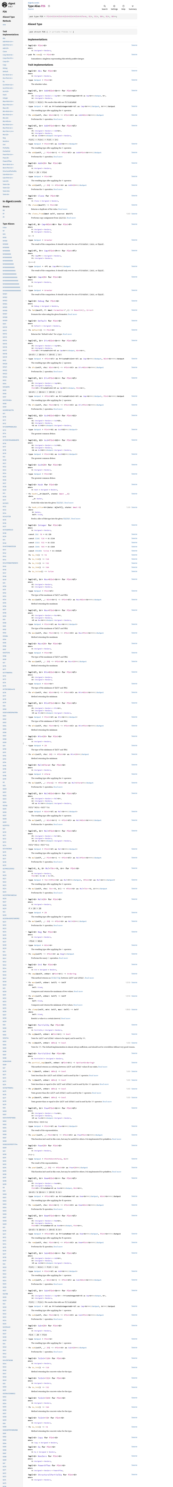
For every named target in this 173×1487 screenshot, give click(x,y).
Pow (46, 1108)
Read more (58, 119)
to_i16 (35, 559)
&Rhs (53, 1043)
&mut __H (63, 494)
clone (35, 205)
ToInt (41, 1358)
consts (36, 3)
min (33, 692)
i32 (42, 542)
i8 (41, 534)
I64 (37, 546)
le (33, 1080)
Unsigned (38, 50)
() (83, 310)
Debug (41, 301)
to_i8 (35, 555)
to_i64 (35, 567)
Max (46, 579)
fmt (33, 310)
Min (46, 672)
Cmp (55, 96)
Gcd (46, 415)
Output (37, 80)
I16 (37, 538)
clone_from (37, 213)
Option (79, 1062)
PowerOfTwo (44, 1465)
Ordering (71, 974)
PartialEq (43, 1025)
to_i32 (35, 563)
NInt (51, 90)
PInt (49, 16)
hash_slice (37, 507)
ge (33, 1097)
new (38, 54)
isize (46, 551)
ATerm (46, 765)
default (36, 330)
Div (46, 340)
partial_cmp (38, 1062)
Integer (42, 525)
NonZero (47, 50)
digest (11, 3)
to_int (35, 1367)
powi (34, 1135)
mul (33, 783)
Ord (40, 964)
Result (77, 310)
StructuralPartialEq (50, 1474)
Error (89, 310)
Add (46, 90)
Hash (40, 484)
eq (33, 1034)
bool (68, 1034)
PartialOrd (44, 1053)
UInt (54, 16)
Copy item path (49, 6)
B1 (90, 16)
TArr (52, 868)
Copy (40, 1437)
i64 (42, 546)
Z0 (44, 163)
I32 (37, 542)
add (33, 115)
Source (31, 9)
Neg (40, 932)
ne (33, 1043)
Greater (48, 240)
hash (34, 494)
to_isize (36, 571)
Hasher (39, 499)
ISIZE (38, 551)
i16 (42, 538)
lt (33, 1071)
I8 (36, 534)
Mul (40, 765)
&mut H (76, 507)
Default (42, 320)
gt (33, 1089)
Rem (46, 1178)
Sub (46, 1253)
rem (33, 1205)
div (33, 367)
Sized (40, 515)
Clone (41, 196)
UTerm (83, 16)
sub (33, 1280)
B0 (101, 16)
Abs (40, 71)
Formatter (59, 310)
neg (33, 954)
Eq (39, 1447)
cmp (33, 974)
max (33, 599)
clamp (35, 1009)
